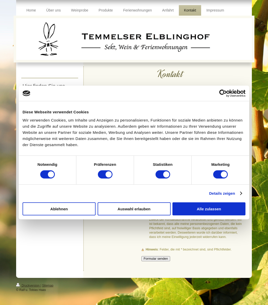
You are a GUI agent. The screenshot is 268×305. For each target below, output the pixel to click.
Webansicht (244, 289)
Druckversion (28, 285)
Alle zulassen (209, 208)
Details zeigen (222, 193)
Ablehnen (59, 208)
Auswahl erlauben (134, 208)
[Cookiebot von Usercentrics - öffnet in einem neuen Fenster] (223, 93)
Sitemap (47, 285)
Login (248, 285)
